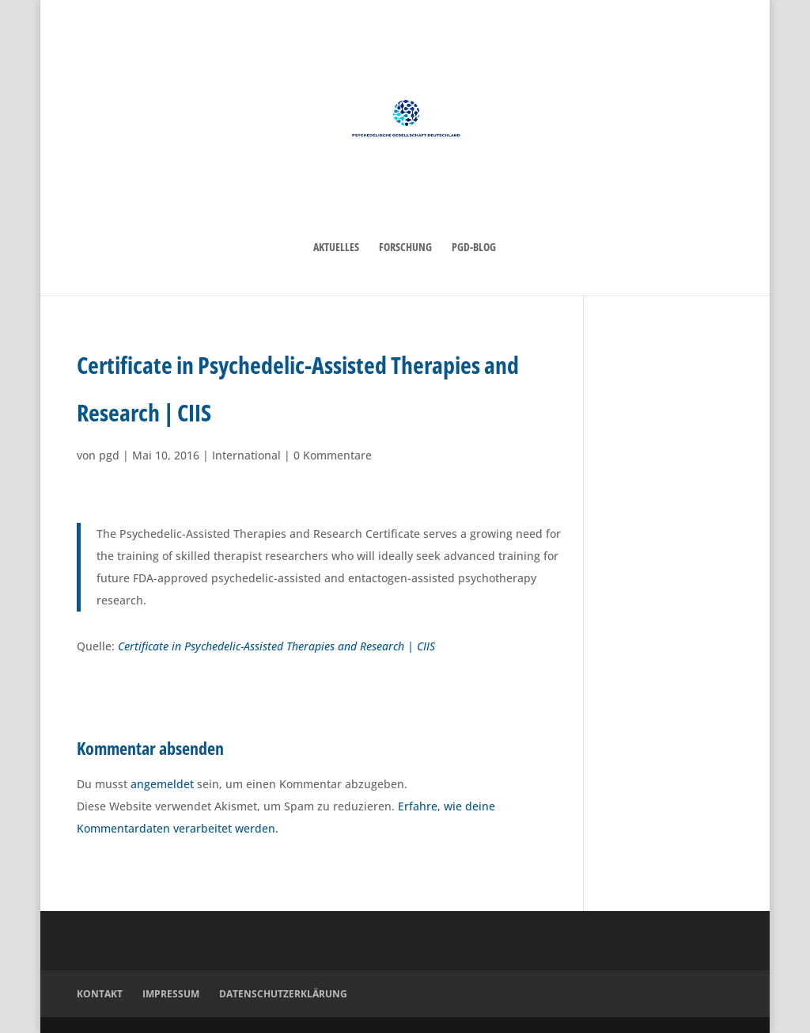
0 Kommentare (332, 455)
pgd (109, 455)
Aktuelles (336, 248)
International (246, 455)
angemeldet (162, 783)
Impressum (170, 994)
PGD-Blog (474, 248)
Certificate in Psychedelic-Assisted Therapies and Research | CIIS (276, 646)
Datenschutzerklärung (283, 994)
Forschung (405, 248)
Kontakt (100, 994)
